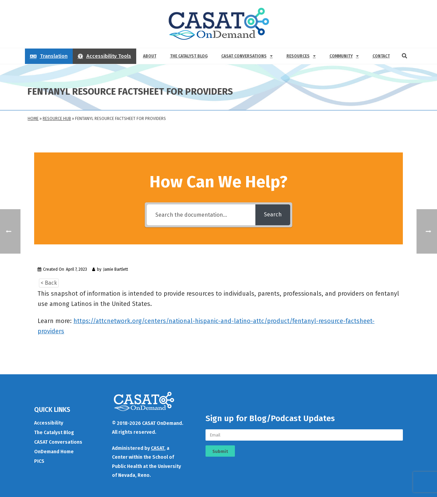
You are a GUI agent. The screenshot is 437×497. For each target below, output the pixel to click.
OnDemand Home (54, 452)
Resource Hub (57, 118)
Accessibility (48, 423)
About (149, 56)
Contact (381, 56)
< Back (49, 283)
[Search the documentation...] (201, 214)
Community (344, 56)
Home (33, 118)
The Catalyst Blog (189, 56)
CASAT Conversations (247, 56)
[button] (404, 56)
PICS (39, 461)
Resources (301, 56)
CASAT (157, 448)
